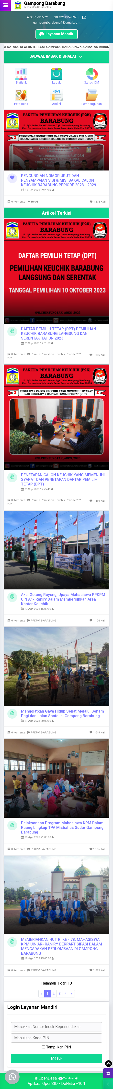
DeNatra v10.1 (73, 1083)
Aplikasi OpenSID (43, 1083)
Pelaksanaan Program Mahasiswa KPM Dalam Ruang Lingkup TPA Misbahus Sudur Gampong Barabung (62, 827)
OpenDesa (48, 1078)
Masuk (56, 1058)
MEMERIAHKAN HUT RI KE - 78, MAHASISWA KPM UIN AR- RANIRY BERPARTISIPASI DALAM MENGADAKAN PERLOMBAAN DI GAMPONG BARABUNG (61, 946)
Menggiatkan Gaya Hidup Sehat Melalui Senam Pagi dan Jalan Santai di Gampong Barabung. (62, 713)
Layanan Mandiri (56, 34)
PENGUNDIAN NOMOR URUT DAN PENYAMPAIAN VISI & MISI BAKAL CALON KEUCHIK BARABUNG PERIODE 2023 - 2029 (58, 180)
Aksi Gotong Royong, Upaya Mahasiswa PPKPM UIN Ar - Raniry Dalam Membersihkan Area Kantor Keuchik (63, 599)
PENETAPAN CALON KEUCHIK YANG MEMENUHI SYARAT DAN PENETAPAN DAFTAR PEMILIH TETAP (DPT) (63, 479)
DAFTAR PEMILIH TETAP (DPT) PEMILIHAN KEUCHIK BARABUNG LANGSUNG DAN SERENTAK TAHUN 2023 (58, 333)
